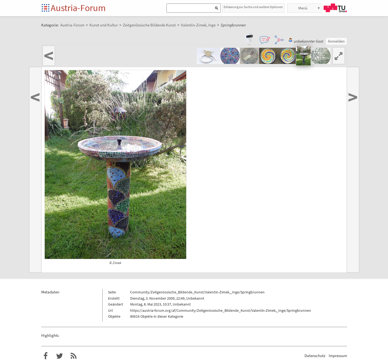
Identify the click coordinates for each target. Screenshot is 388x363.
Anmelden (336, 41)
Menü (302, 8)
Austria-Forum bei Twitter (59, 356)
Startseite (46, 8)
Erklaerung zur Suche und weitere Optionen (253, 7)
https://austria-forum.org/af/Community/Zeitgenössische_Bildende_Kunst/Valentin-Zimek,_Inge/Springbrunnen (220, 310)
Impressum (338, 355)
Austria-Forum (78, 7)
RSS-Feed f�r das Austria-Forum (73, 356)
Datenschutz (314, 355)
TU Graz (335, 8)
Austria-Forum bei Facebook (45, 356)
